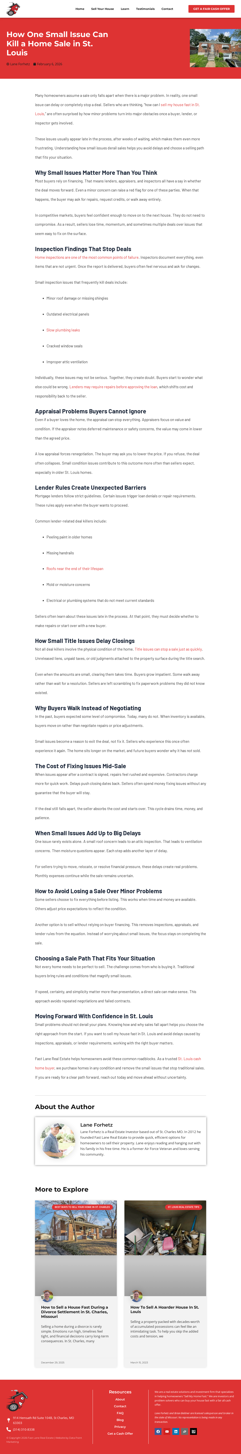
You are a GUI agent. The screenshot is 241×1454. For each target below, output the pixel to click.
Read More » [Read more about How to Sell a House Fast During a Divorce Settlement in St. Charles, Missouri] (49, 1352)
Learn (125, 9)
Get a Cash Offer (120, 1433)
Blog (120, 1420)
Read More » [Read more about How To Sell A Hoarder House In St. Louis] (138, 1352)
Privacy (120, 1427)
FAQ (120, 1413)
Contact (167, 9)
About (120, 1399)
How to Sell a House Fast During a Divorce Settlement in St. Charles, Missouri (74, 1312)
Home (80, 9)
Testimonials (145, 9)
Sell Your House (102, 9)
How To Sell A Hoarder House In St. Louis (164, 1309)
